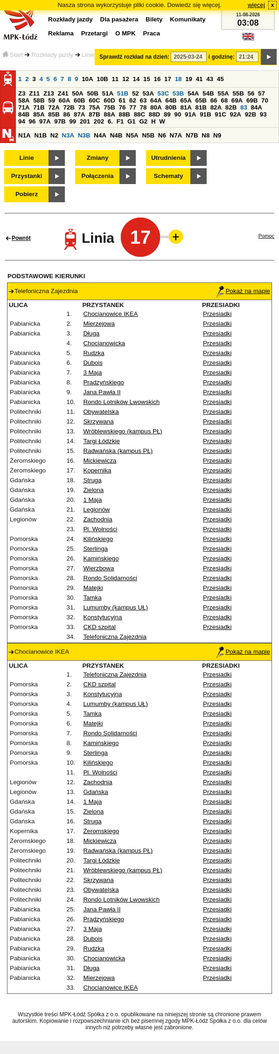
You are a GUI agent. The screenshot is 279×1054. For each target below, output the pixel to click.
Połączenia (98, 175)
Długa (91, 333)
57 (261, 93)
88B (124, 114)
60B (79, 100)
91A (190, 114)
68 (224, 100)
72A (53, 107)
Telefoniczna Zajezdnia (114, 636)
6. (110, 121)
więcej (256, 4)
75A (94, 107)
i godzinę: (222, 57)
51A (107, 93)
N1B (40, 135)
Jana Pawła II (101, 392)
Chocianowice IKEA (110, 313)
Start (12, 54)
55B (238, 93)
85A (38, 114)
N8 (205, 135)
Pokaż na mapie (243, 290)
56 (251, 93)
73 (81, 107)
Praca (151, 33)
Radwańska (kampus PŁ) (118, 450)
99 (72, 121)
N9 (217, 135)
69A (237, 100)
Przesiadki (217, 313)
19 (188, 78)
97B (59, 121)
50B (92, 93)
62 (132, 100)
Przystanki (26, 175)
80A (155, 107)
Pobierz (26, 194)
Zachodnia (97, 519)
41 (199, 78)
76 (122, 107)
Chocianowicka (104, 343)
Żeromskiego (101, 831)
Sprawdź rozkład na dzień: (134, 57)
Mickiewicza (99, 460)
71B (38, 107)
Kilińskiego (98, 538)
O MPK (125, 33)
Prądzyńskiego (103, 382)
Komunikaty (187, 19)
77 (132, 107)
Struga (92, 480)
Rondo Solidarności (110, 578)
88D (154, 114)
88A (109, 114)
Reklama (61, 33)
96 (32, 121)
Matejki (93, 587)
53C (163, 93)
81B (201, 107)
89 (167, 114)
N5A (132, 135)
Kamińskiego (101, 558)
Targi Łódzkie (101, 441)
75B (109, 107)
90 (177, 114)
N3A (68, 135)
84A (256, 107)
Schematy (168, 175)
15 (146, 78)
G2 (143, 121)
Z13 (48, 93)
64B (170, 100)
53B (178, 93)
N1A (24, 135)
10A (87, 78)
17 (167, 78)
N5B (148, 135)
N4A (100, 135)
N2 (54, 135)
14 (136, 78)
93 (263, 114)
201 (85, 121)
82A (216, 107)
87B (94, 114)
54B (208, 93)
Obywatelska (101, 411)
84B (23, 114)
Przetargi (94, 33)
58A (23, 100)
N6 (162, 135)
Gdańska (95, 791)
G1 (131, 121)
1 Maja (92, 499)
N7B (192, 135)
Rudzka (93, 352)
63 (143, 100)
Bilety (154, 19)
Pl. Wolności (100, 529)
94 (21, 121)
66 (213, 100)
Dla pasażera (119, 19)
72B (68, 107)
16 (157, 78)
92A (235, 114)
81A (185, 107)
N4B (116, 135)
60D (109, 100)
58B (38, 100)
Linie (88, 54)
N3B (84, 135)
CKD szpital (99, 626)
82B (231, 107)
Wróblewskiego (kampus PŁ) (122, 431)
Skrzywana (98, 421)
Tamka (92, 597)
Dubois (93, 362)
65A (185, 100)
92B (250, 114)
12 (125, 78)
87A (79, 114)
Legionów (96, 509)
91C (220, 114)
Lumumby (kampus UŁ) (115, 607)
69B (252, 100)
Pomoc (266, 236)
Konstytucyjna (102, 617)
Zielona (93, 489)
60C (94, 100)
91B (205, 114)
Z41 (63, 93)
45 (220, 78)
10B (102, 78)
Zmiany (98, 157)
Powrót (21, 238)
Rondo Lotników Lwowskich (121, 401)
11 (115, 78)
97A (44, 121)
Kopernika (97, 470)
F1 (120, 121)
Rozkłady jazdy (52, 54)
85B (53, 114)
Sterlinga (95, 548)
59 (51, 100)
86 (66, 114)
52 (135, 93)
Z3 (22, 93)
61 (122, 100)
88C (139, 114)
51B (122, 93)
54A (193, 93)
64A (155, 100)
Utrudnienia (168, 157)
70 (264, 100)
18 (178, 78)
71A (23, 107)
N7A (176, 135)
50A (77, 93)
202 (99, 121)
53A (147, 93)
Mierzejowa (98, 323)
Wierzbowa (98, 568)
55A (223, 93)
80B (170, 107)
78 (143, 107)
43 (209, 78)
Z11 (34, 93)
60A (64, 100)
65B (201, 100)
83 (243, 107)
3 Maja (92, 372)
